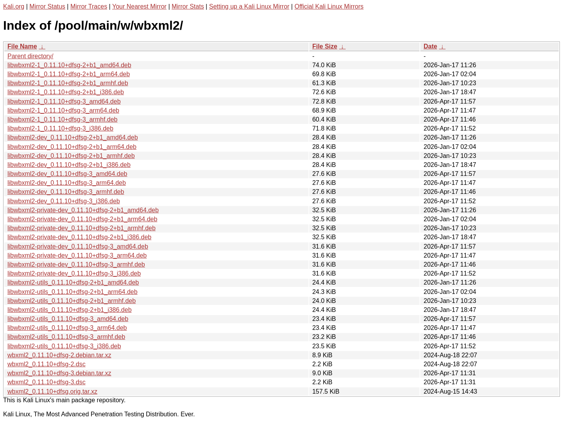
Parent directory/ (30, 56)
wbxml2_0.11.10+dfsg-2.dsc (46, 364)
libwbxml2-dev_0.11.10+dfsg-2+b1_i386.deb (69, 164)
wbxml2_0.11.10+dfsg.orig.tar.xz (52, 391)
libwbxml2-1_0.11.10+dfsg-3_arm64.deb (63, 110)
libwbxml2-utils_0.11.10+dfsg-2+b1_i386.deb (69, 309)
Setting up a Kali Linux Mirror (249, 6)
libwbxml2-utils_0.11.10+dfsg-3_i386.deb (64, 346)
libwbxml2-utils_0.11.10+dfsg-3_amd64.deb (67, 318)
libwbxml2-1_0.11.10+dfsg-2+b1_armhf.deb (67, 83)
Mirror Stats (188, 6)
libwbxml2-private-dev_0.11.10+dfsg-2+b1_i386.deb (79, 237)
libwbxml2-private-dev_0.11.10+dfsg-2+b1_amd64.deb (83, 210)
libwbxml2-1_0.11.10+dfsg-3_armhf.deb (62, 119)
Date (430, 46)
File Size (324, 46)
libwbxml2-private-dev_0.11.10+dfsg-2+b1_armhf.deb (81, 228)
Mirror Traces (88, 6)
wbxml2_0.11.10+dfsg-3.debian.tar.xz (59, 373)
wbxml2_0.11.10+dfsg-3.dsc (46, 382)
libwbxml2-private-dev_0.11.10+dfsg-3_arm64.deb (77, 255)
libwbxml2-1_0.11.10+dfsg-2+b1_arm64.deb (68, 74)
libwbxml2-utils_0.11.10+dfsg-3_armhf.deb (66, 336)
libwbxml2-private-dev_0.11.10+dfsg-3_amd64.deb (77, 246)
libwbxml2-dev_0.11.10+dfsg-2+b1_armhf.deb (71, 155)
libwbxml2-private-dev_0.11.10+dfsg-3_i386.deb (74, 273)
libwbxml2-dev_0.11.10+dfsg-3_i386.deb (63, 201)
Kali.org (13, 6)
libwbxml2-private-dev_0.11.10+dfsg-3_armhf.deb (76, 264)
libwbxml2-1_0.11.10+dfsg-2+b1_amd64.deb (69, 65)
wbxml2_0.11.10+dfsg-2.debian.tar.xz (59, 355)
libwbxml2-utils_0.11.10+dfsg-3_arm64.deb (67, 327)
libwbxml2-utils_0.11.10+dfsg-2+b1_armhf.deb (71, 300)
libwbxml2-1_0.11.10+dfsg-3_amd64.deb (64, 101)
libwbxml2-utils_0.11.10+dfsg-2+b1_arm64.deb (72, 291)
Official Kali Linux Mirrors (329, 6)
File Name (22, 46)
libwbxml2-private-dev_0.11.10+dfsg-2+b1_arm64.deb (82, 219)
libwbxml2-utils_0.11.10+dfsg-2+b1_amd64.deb (73, 282)
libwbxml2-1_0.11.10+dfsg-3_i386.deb (60, 128)
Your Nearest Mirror (139, 6)
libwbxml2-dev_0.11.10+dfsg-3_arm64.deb (66, 182)
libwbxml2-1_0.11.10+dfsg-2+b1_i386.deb (65, 92)
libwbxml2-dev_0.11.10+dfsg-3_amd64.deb (67, 173)
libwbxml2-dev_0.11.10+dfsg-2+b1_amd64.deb (72, 137)
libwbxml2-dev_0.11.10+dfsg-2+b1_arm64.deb (71, 146)
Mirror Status (47, 6)
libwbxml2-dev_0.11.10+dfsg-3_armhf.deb (65, 191)
